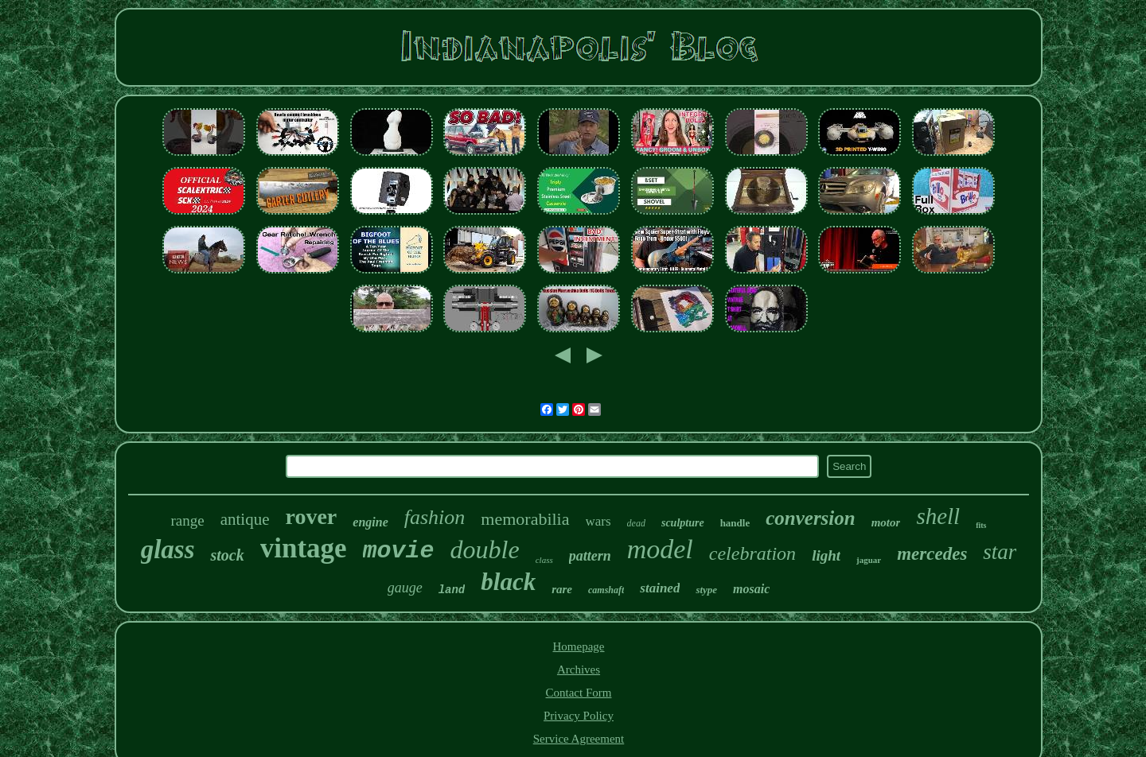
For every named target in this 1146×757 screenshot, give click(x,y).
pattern (590, 556)
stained (660, 588)
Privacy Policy (579, 715)
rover (311, 516)
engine (370, 522)
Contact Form (579, 692)
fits (981, 525)
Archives (578, 669)
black (508, 582)
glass (168, 549)
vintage (303, 548)
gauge (405, 588)
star (999, 552)
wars (598, 521)
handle (735, 523)
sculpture (682, 523)
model (660, 549)
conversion (811, 518)
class (544, 560)
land (452, 590)
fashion (435, 517)
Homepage (579, 646)
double (485, 549)
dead (636, 523)
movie (399, 551)
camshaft (606, 590)
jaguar (868, 560)
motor (886, 522)
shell (938, 516)
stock (227, 555)
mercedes (932, 554)
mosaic (751, 589)
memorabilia (525, 519)
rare (562, 589)
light (826, 555)
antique (245, 519)
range (187, 520)
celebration (752, 553)
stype (706, 590)
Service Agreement (579, 738)
